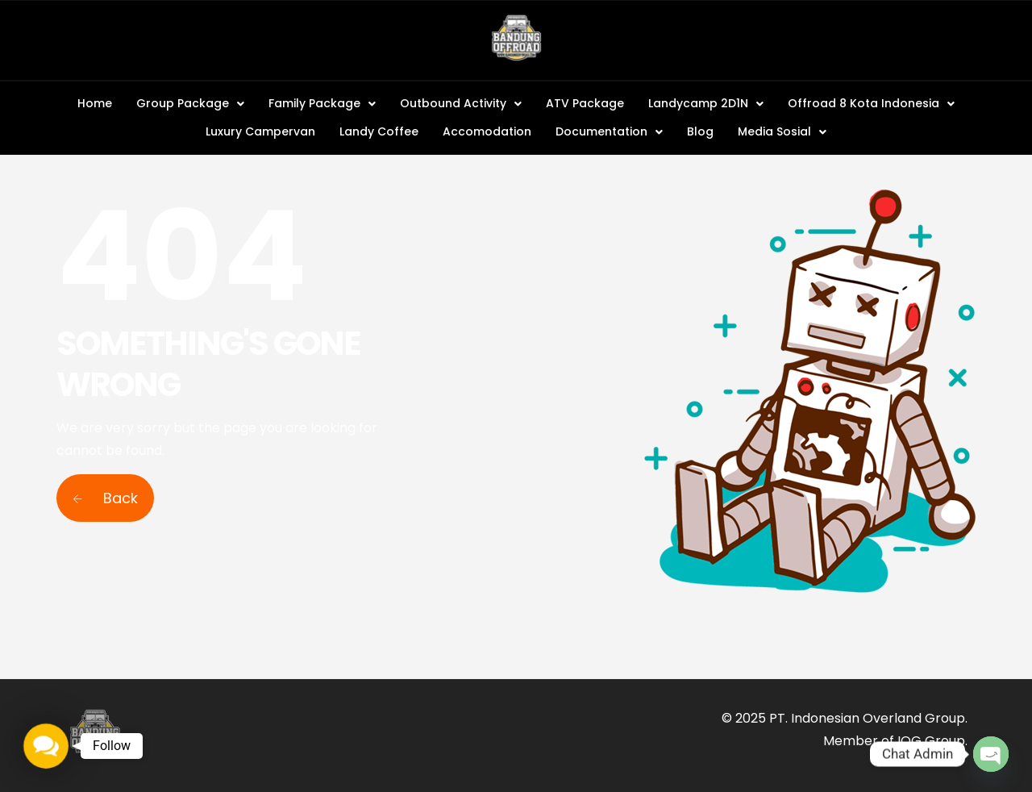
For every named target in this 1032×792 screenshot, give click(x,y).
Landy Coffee (378, 131)
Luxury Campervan (260, 131)
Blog (700, 131)
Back (105, 498)
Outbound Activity (461, 103)
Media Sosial (782, 131)
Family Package (322, 103)
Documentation (609, 131)
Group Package (190, 103)
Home (94, 103)
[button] (190, 104)
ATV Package (585, 103)
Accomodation (487, 131)
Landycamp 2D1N (706, 103)
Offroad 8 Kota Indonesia (871, 103)
